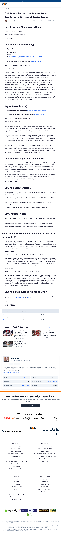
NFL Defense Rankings (16, 466)
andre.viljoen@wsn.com (23, 377)
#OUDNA (40, 56)
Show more (53, 328)
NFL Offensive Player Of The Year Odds (44, 453)
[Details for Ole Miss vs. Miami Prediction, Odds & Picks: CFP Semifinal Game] (8, 344)
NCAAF (7, 8)
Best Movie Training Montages (16, 453)
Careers (16, 489)
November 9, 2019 (39, 114)
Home (3, 8)
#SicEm (29, 110)
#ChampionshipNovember (29, 56)
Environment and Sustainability (16, 494)
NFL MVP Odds (45, 451)
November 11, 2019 (35, 61)
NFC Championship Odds (45, 446)
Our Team (16, 481)
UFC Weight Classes (16, 446)
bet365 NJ (14, 297)
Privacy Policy (45, 479)
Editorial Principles (45, 476)
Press (16, 491)
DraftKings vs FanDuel (16, 448)
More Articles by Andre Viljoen (12, 372)
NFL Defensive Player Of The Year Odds (45, 456)
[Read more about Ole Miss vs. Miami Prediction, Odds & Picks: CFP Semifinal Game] (21, 343)
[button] (59, 5)
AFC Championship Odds (45, 448)
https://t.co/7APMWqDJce (15, 56)
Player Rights (44, 486)
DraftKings (21, 297)
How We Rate (16, 484)
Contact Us (16, 476)
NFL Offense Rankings (16, 464)
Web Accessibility (16, 499)
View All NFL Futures (44, 461)
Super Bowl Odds (45, 443)
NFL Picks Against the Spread (16, 469)
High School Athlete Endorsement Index (16, 461)
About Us (16, 479)
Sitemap (16, 502)
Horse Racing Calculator (16, 458)
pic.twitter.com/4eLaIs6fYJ (39, 110)
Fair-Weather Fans (16, 451)
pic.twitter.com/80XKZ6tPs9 (15, 58)
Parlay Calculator (16, 456)
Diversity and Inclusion (16, 497)
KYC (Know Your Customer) (44, 489)
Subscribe (30, 405)
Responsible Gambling (16, 486)
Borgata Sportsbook (52, 381)
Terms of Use (44, 481)
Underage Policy (45, 484)
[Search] (55, 4)
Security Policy (45, 491)
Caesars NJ (30, 297)
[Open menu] (58, 4)
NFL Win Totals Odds (45, 458)
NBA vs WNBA (16, 443)
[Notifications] (51, 4)
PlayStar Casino (25, 385)
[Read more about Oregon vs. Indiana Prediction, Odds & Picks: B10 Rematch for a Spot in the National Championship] (49, 333)
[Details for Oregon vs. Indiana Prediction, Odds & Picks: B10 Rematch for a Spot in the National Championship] (36, 334)
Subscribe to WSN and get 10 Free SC (31, 1)
